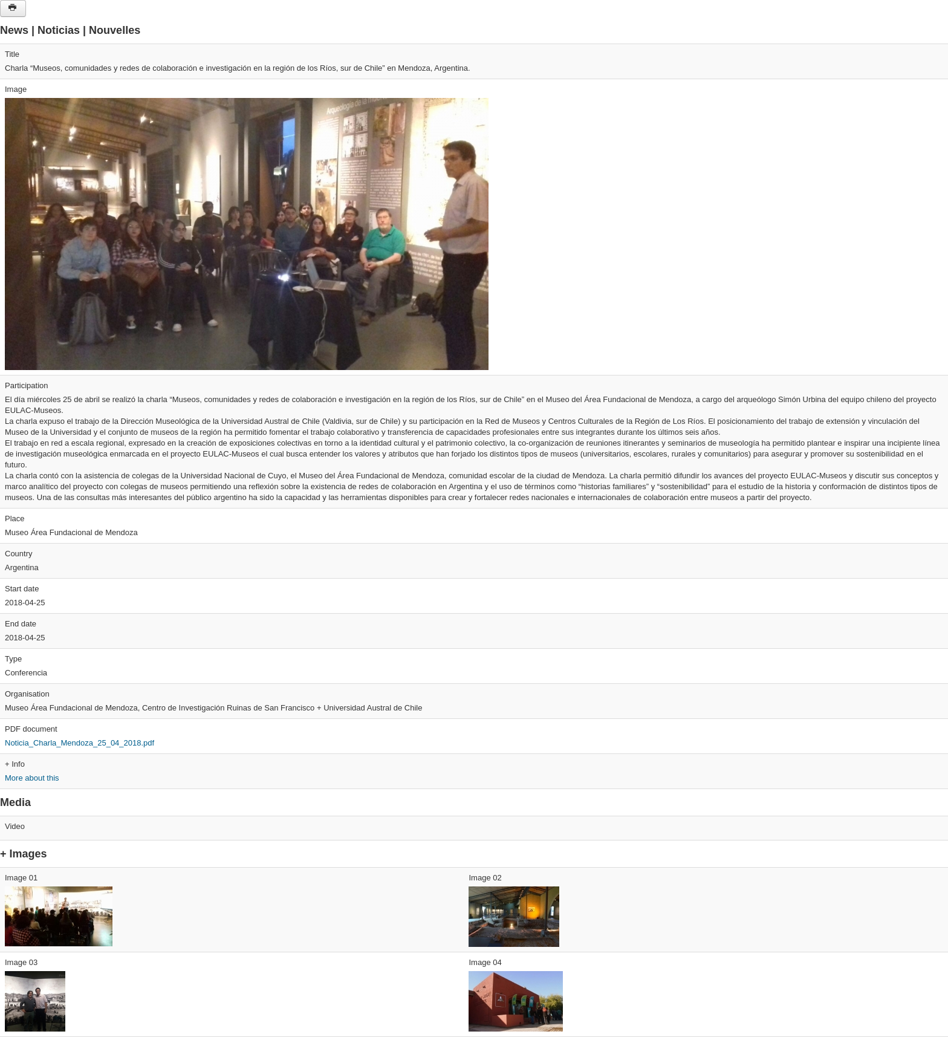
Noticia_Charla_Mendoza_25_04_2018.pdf (79, 742)
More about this (32, 777)
